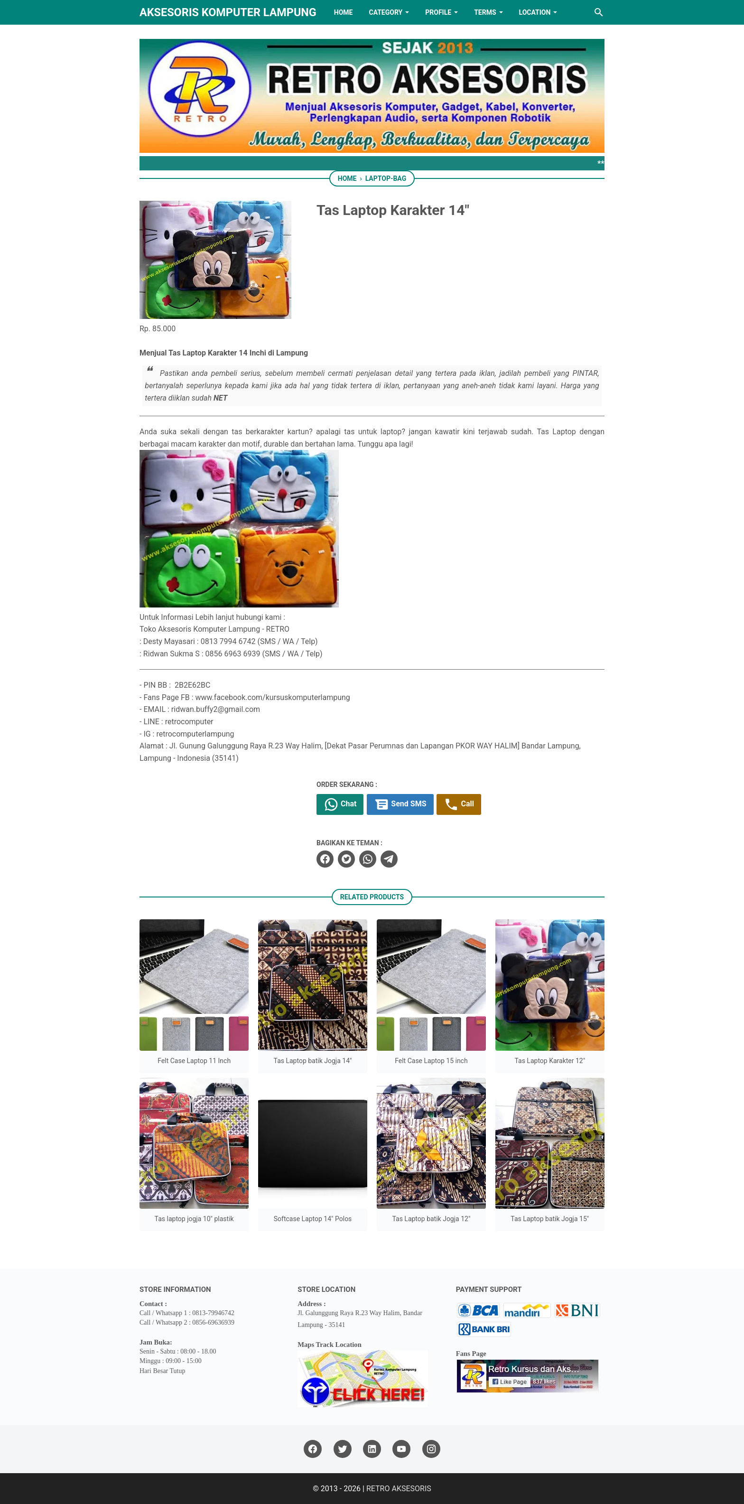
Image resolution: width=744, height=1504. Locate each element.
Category (385, 12)
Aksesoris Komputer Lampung (228, 12)
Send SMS (400, 804)
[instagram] (431, 1449)
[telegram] (389, 859)
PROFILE (438, 12)
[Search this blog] (598, 12)
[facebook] (325, 859)
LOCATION (535, 12)
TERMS (485, 12)
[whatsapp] (367, 859)
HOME (343, 12)
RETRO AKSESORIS (398, 1488)
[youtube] (401, 1449)
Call (459, 804)
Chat (340, 804)
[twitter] (346, 859)
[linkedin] (372, 1449)
